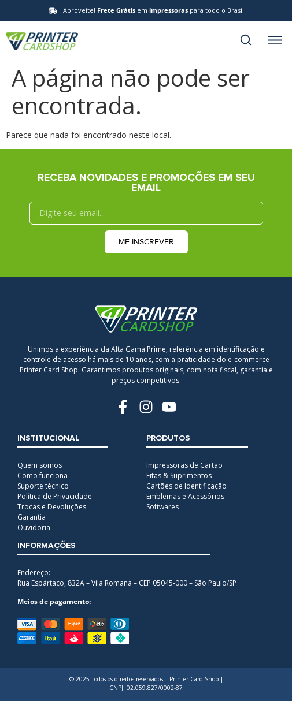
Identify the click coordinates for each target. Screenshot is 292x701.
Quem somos (39, 465)
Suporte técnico (43, 486)
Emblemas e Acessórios (185, 496)
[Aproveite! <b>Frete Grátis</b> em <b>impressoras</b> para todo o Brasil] (53, 10)
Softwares (162, 507)
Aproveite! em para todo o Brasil (153, 10)
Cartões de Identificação (186, 486)
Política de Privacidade (54, 496)
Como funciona (42, 475)
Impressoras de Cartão (184, 465)
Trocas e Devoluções (51, 507)
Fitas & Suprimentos (179, 475)
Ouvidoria (33, 527)
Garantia (31, 517)
